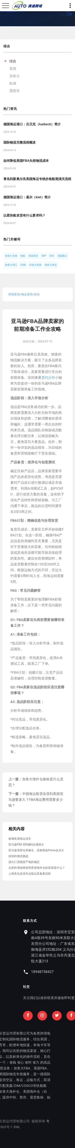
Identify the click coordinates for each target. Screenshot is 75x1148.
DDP (43, 255)
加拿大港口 (11, 264)
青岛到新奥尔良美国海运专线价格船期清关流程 (37, 179)
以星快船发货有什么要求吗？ (24, 215)
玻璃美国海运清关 (19, 838)
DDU (51, 255)
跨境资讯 (14, 294)
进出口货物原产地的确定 (24, 862)
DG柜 (23, 264)
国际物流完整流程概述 (19, 142)
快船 (22, 255)
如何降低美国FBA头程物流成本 (26, 160)
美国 (12, 69)
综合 (12, 61)
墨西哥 (14, 91)
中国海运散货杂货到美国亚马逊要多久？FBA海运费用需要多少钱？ (35, 799)
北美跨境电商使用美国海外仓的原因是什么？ (36, 867)
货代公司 (48, 378)
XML (5, 1127)
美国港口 (62, 255)
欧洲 (12, 83)
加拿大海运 (51, 264)
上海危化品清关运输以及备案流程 (29, 873)
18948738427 (53, 972)
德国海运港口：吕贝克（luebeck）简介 (32, 124)
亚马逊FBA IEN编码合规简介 (26, 844)
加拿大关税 (11, 255)
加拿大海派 (35, 264)
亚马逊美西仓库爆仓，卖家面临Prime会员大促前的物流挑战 (36, 853)
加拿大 (14, 76)
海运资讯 (27, 294)
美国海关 (33, 255)
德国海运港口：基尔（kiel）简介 (27, 197)
